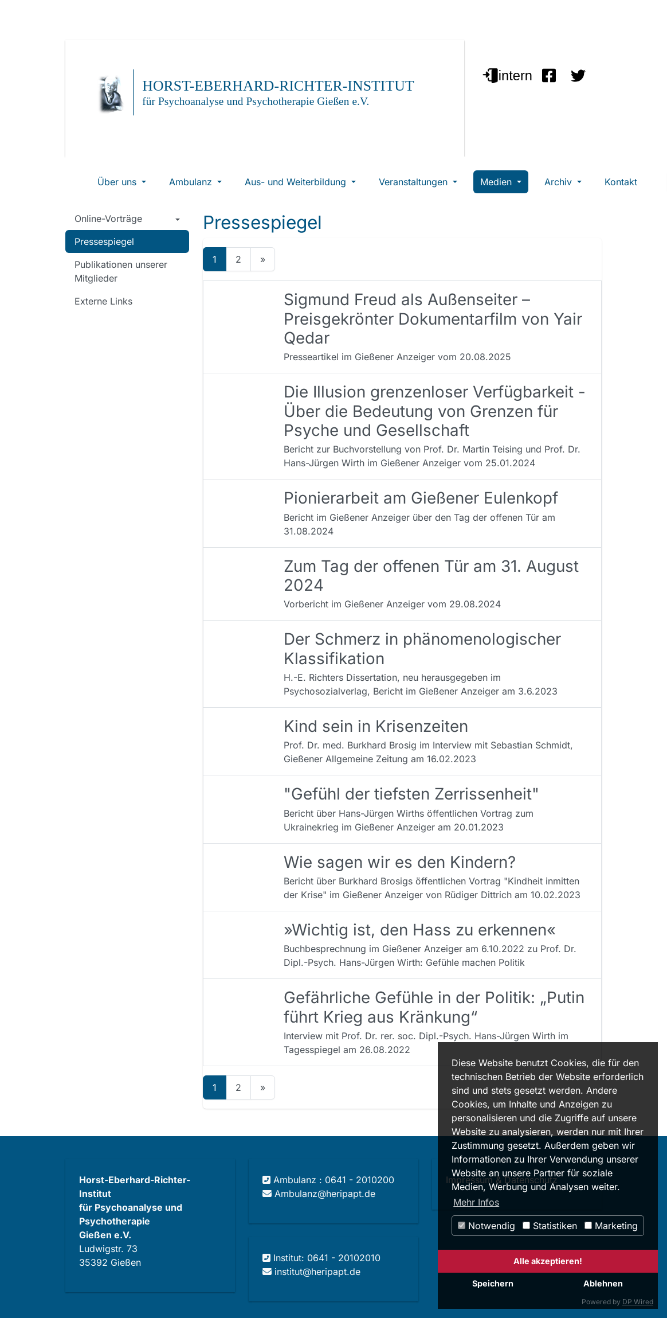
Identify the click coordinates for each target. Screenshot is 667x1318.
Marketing (611, 1225)
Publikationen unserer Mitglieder (120, 271)
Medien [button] (497, 182)
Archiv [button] (559, 182)
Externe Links (103, 301)
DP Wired (637, 1301)
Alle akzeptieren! (547, 1261)
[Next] (262, 259)
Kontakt (621, 182)
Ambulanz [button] (192, 182)
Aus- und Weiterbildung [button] (297, 182)
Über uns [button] (118, 182)
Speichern (492, 1283)
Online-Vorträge (108, 218)
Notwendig (486, 1225)
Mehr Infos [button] (476, 1202)
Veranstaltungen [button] (414, 182)
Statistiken (550, 1225)
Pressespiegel (104, 241)
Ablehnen (603, 1283)
